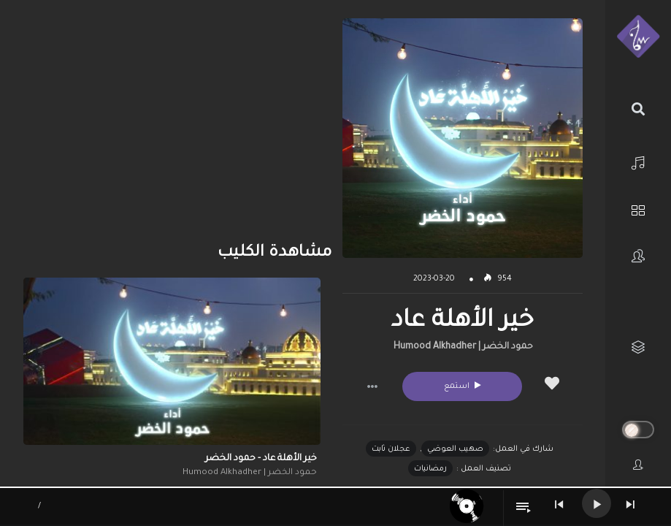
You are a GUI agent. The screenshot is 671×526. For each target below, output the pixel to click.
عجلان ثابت (391, 449)
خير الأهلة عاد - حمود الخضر (261, 459)
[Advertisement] (171, 120)
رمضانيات (430, 469)
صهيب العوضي (455, 449)
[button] (372, 386)
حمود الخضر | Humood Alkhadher (463, 347)
